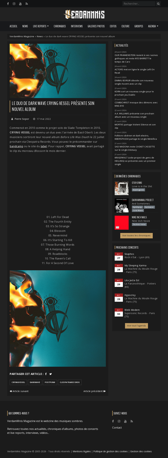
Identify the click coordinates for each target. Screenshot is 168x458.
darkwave (35, 382)
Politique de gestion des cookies (110, 451)
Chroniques (60, 26)
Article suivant (19, 391)
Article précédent (95, 391)
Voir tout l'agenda (136, 325)
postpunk (50, 382)
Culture (125, 26)
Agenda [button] (152, 26)
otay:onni (137, 183)
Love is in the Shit (142, 186)
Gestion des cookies (141, 451)
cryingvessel (18, 382)
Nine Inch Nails (139, 217)
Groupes (139, 26)
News (25, 26)
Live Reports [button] (39, 26)
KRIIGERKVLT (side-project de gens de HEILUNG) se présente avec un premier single (135, 161)
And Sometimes (141, 203)
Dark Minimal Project (143, 200)
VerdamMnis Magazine (22, 36)
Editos (113, 26)
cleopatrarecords (70, 382)
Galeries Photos (96, 26)
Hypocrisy (130, 295)
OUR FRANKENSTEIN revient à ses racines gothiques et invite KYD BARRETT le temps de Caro (136, 58)
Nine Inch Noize (141, 220)
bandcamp (16, 146)
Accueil (13, 26)
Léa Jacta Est (132, 280)
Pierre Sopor (22, 118)
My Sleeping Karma (136, 265)
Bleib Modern (132, 309)
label (44, 146)
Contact (117, 427)
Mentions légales (82, 451)
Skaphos (129, 253)
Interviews (77, 26)
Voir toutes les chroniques (136, 235)
